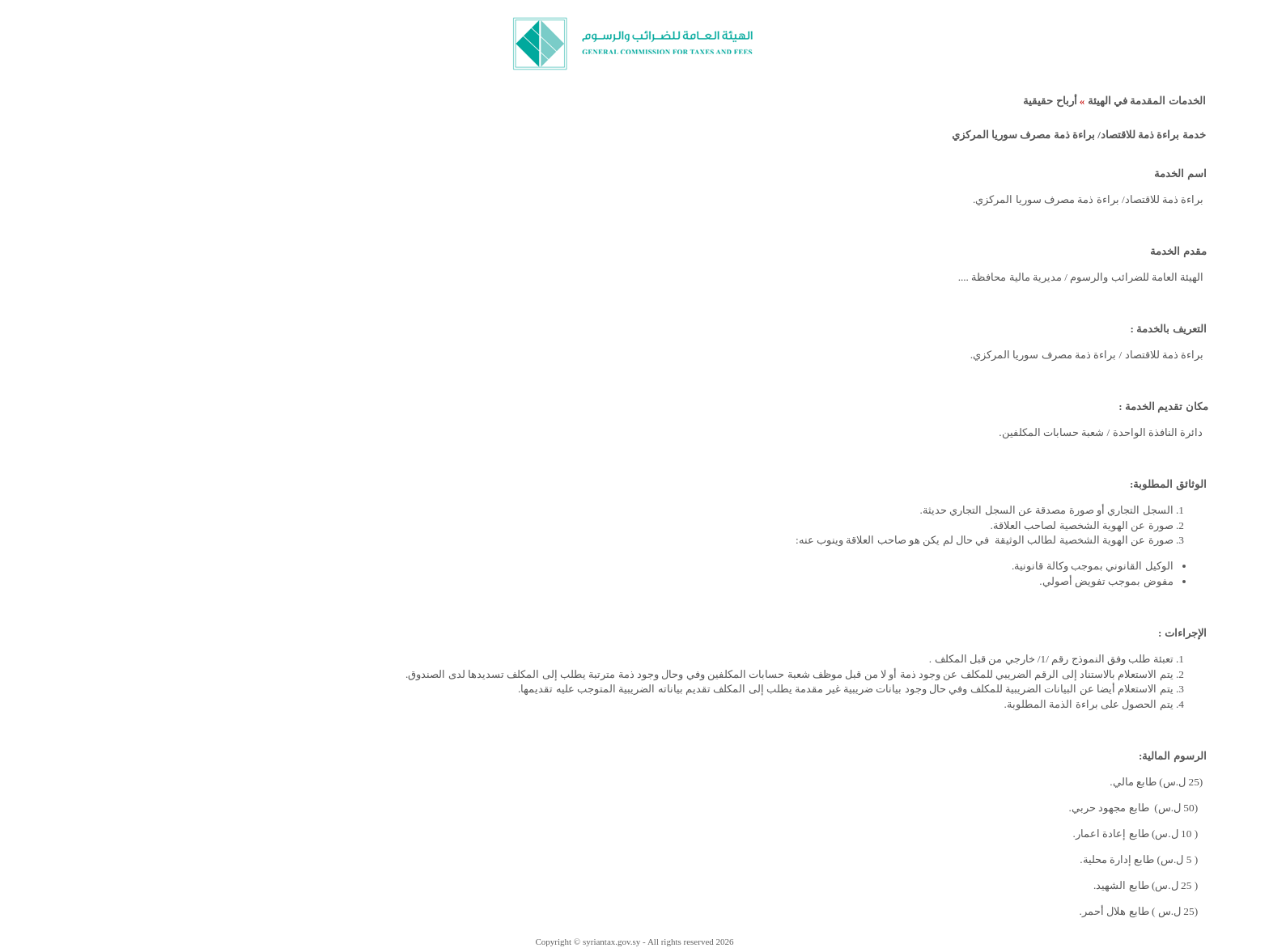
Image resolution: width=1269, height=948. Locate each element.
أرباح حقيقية (1049, 101)
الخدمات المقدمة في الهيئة (1147, 101)
